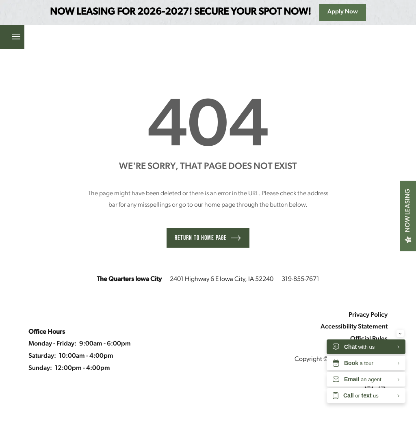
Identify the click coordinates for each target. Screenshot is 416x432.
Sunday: (40, 368)
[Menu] (12, 37)
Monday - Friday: (52, 344)
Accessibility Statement (354, 327)
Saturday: (42, 356)
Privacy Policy (368, 315)
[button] (81, 37)
